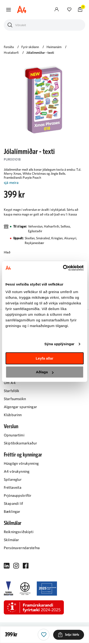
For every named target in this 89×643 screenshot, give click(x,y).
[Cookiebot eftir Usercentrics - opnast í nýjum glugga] (63, 268)
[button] (8, 9)
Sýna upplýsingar (59, 344)
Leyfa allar (44, 358)
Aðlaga (44, 372)
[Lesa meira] (44, 183)
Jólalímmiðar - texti (40, 52)
